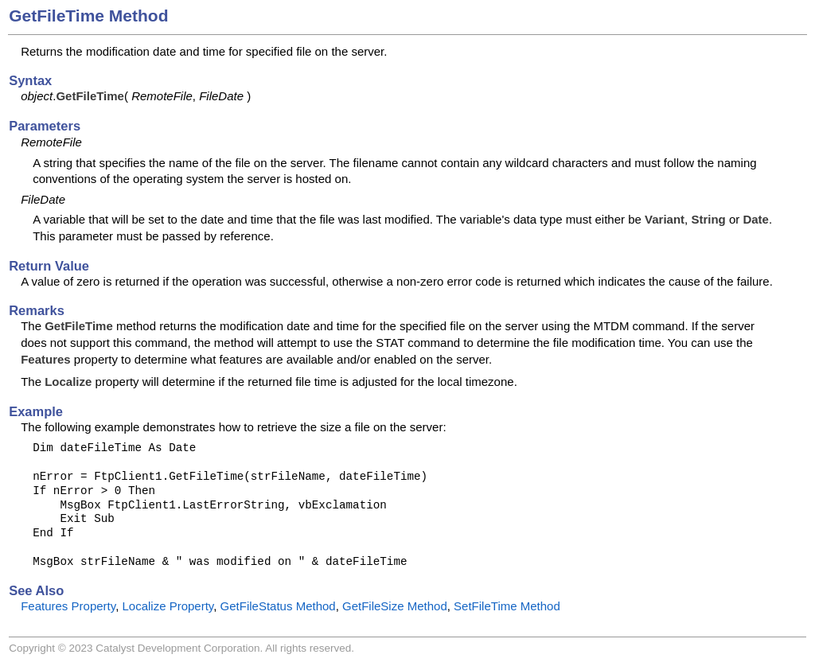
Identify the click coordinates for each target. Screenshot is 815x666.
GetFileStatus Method (278, 606)
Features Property (68, 606)
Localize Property (167, 606)
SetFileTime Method (507, 606)
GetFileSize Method (394, 606)
